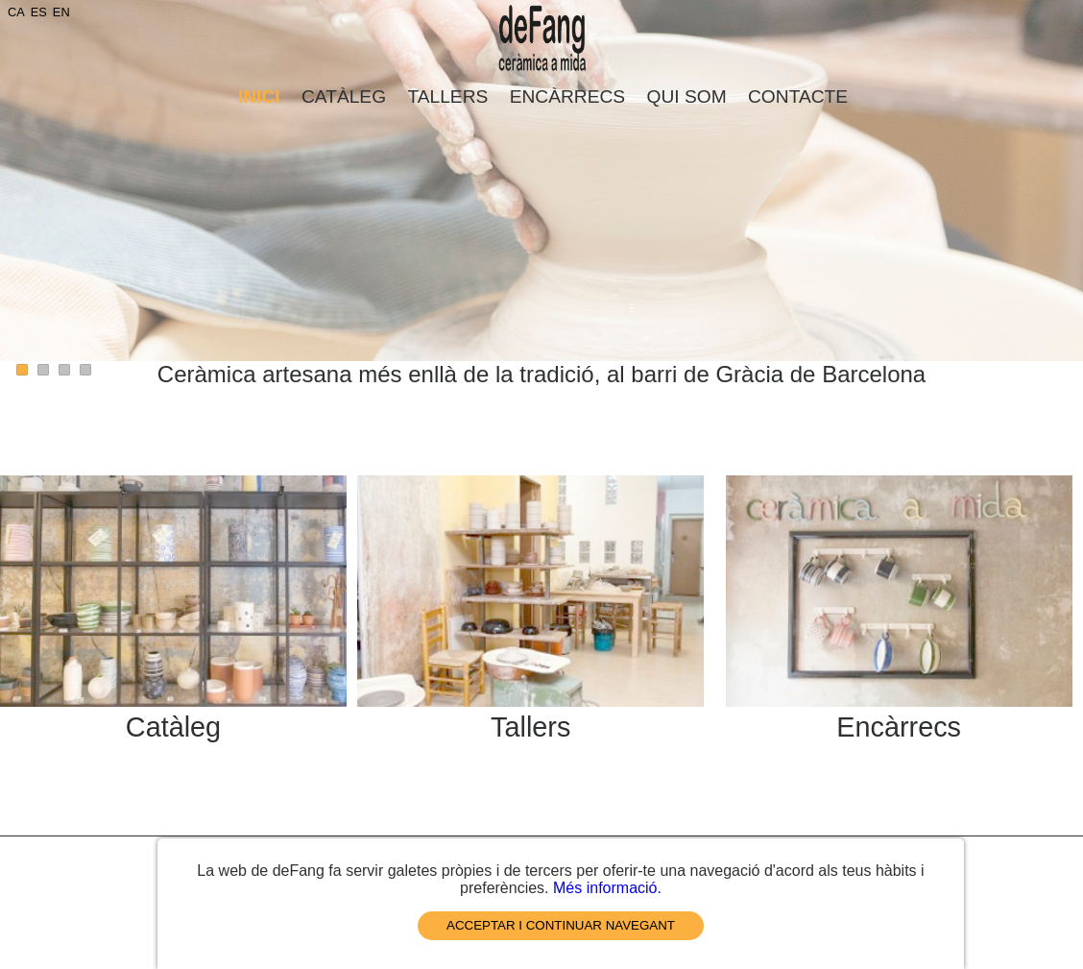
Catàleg (343, 96)
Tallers (447, 96)
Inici (259, 96)
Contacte (798, 96)
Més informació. (607, 888)
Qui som (687, 96)
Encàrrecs (567, 96)
